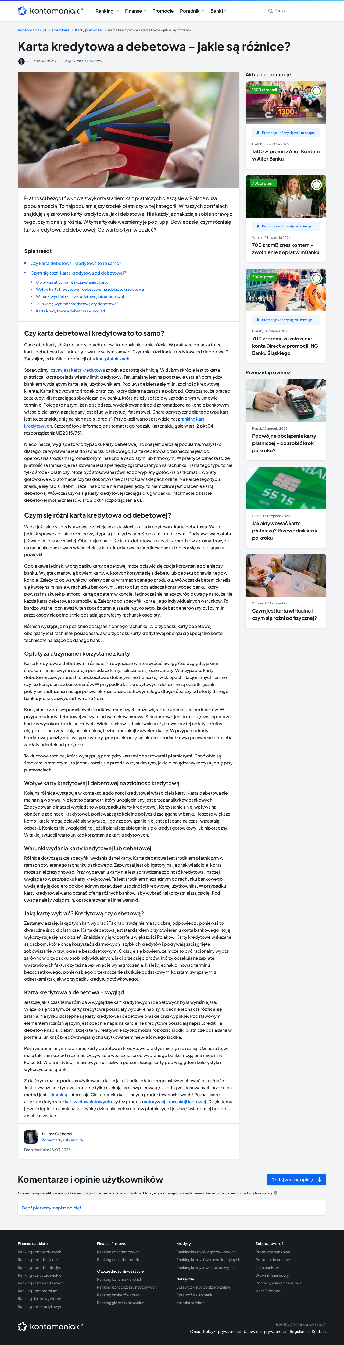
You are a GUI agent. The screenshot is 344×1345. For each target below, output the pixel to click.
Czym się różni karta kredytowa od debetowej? (78, 273)
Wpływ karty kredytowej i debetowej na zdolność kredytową (90, 289)
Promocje (163, 11)
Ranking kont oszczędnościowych (127, 1286)
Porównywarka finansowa (279, 1282)
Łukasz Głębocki (42, 61)
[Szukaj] (295, 11)
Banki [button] (216, 11)
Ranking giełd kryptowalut (120, 1302)
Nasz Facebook (269, 1290)
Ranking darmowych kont (40, 1298)
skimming (57, 1094)
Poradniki (60, 29)
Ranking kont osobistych (39, 1251)
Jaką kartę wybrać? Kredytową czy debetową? (77, 303)
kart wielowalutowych (87, 1101)
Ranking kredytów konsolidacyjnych (208, 1259)
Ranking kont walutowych (40, 1282)
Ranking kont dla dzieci (38, 1259)
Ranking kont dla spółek (118, 1259)
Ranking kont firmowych (118, 1251)
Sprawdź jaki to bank (194, 1294)
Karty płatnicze (88, 29)
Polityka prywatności (222, 1331)
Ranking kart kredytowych (41, 1306)
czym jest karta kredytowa (78, 370)
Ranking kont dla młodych (40, 1267)
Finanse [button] (134, 11)
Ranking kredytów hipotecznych (205, 1267)
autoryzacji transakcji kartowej (175, 1101)
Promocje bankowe (273, 1251)
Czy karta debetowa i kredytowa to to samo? (76, 263)
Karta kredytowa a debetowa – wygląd (70, 310)
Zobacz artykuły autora (62, 1139)
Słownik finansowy (272, 1275)
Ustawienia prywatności (265, 1331)
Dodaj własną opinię (292, 1179)
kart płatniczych (112, 358)
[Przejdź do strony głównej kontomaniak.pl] (49, 11)
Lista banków (267, 1267)
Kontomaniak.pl (32, 29)
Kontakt (319, 1331)
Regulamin (299, 1331)
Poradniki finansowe (273, 1259)
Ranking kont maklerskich (119, 1279)
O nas (195, 1331)
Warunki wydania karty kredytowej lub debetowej (80, 296)
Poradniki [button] (190, 11)
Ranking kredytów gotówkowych (206, 1251)
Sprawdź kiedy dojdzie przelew (203, 1286)
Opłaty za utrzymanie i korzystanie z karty (72, 282)
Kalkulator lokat (190, 1302)
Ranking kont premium (38, 1290)
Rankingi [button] (105, 11)
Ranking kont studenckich (40, 1275)
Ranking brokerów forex (118, 1294)
